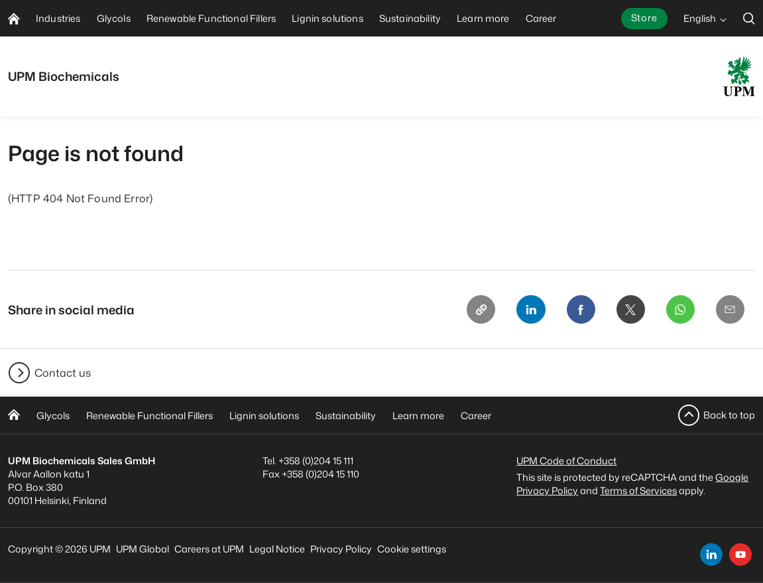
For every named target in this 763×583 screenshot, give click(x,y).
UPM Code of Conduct (566, 461)
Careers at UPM (209, 549)
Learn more (418, 415)
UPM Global (142, 549)
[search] (749, 18)
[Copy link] (478, 309)
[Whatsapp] (679, 309)
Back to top (729, 415)
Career (476, 415)
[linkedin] (711, 554)
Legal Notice (277, 549)
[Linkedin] (528, 309)
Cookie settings (411, 549)
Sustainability (346, 415)
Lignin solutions (264, 415)
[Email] (729, 309)
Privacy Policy (341, 549)
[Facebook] (578, 309)
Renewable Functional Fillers (149, 415)
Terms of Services (638, 490)
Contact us (62, 372)
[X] (629, 309)
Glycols (53, 415)
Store (644, 18)
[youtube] (740, 554)
